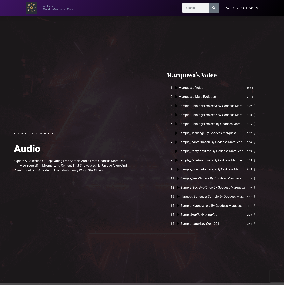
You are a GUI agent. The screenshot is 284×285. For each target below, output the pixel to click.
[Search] (214, 8)
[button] (173, 8)
